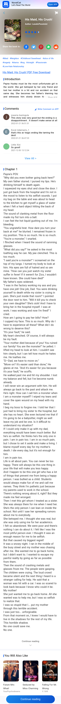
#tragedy (6, 62)
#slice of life (48, 58)
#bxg (22, 62)
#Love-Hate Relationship (13, 66)
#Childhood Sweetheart (31, 58)
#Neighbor (14, 58)
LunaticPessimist (39, 24)
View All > (30, 158)
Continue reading (30, 699)
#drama (15, 62)
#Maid (5, 58)
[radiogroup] (32, 32)
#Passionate (41, 62)
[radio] (26, 32)
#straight (30, 62)
